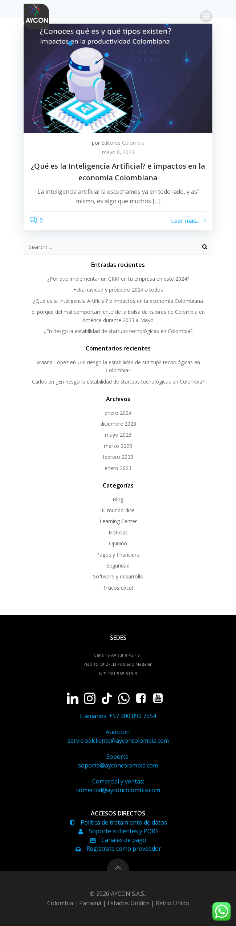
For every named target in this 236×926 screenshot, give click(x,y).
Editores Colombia (123, 142)
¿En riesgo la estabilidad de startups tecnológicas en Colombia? (118, 331)
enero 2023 (118, 468)
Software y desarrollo (118, 576)
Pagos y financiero (118, 554)
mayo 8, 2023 (118, 152)
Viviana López (52, 362)
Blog (118, 499)
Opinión (118, 543)
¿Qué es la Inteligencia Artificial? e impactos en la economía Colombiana (118, 300)
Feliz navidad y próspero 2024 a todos (118, 289)
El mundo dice (118, 510)
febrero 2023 (118, 456)
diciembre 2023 (118, 423)
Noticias (118, 532)
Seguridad (118, 565)
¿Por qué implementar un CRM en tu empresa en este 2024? (118, 278)
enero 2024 (118, 412)
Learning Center (118, 521)
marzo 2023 (118, 445)
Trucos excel (118, 587)
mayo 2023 (118, 434)
